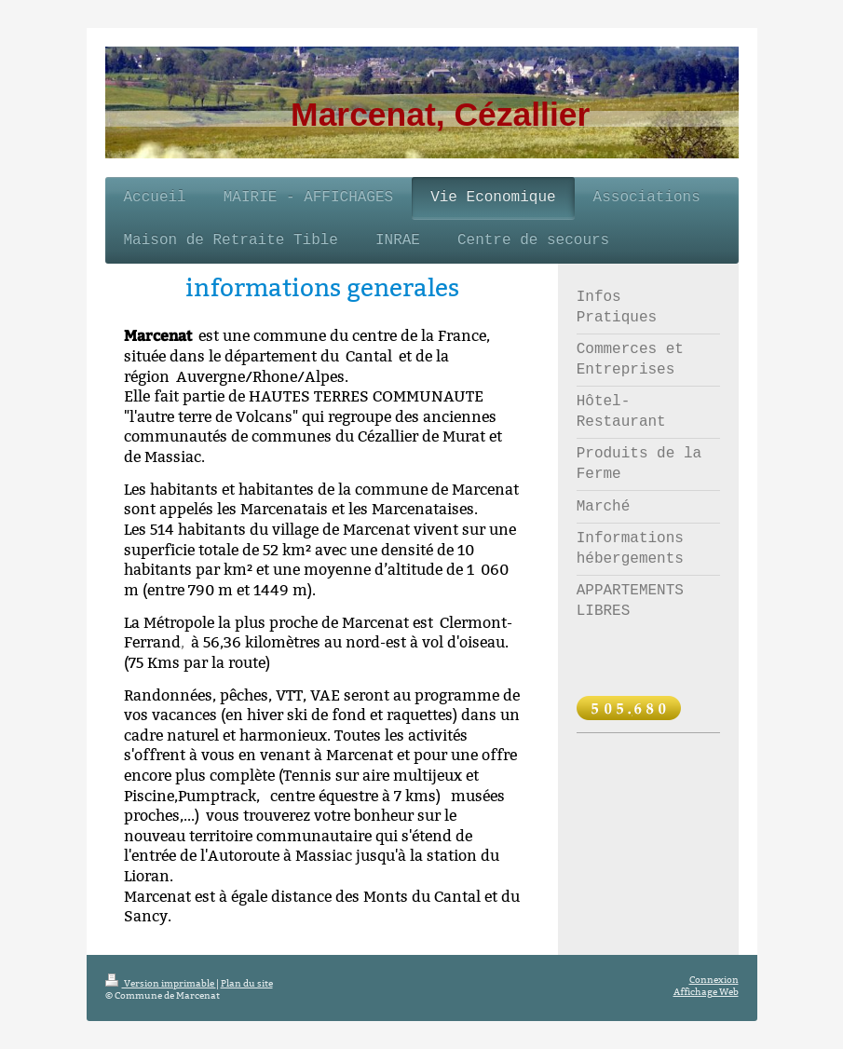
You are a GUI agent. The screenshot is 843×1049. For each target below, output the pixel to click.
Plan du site (247, 983)
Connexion (714, 980)
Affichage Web (706, 992)
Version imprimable (160, 983)
